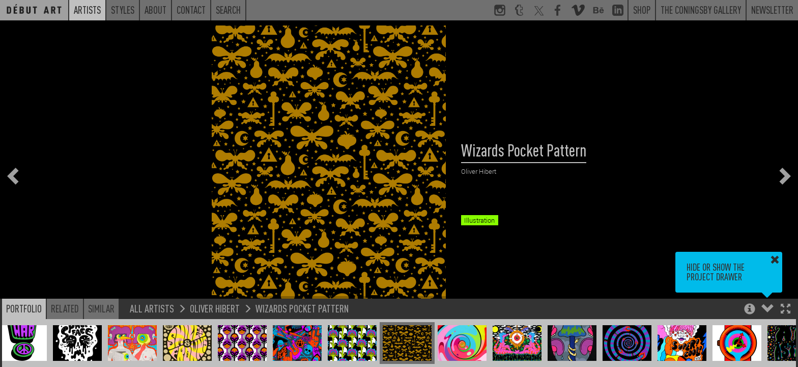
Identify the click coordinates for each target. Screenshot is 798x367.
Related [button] (65, 308)
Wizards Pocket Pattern (302, 308)
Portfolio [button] (24, 308)
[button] (785, 309)
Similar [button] (101, 308)
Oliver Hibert (215, 308)
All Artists (152, 308)
